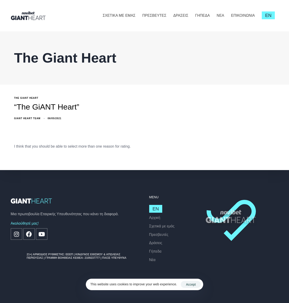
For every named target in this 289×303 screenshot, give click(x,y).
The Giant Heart (26, 98)
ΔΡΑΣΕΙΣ (180, 15)
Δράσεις (155, 243)
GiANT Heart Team (27, 118)
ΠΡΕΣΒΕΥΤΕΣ (154, 15)
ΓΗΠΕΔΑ (202, 15)
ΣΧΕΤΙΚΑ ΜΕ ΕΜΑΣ (119, 15)
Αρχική (154, 218)
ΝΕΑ (220, 15)
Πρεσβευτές (158, 235)
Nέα (152, 260)
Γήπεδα (155, 251)
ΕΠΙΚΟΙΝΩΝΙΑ (243, 15)
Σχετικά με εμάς (162, 226)
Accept (191, 284)
